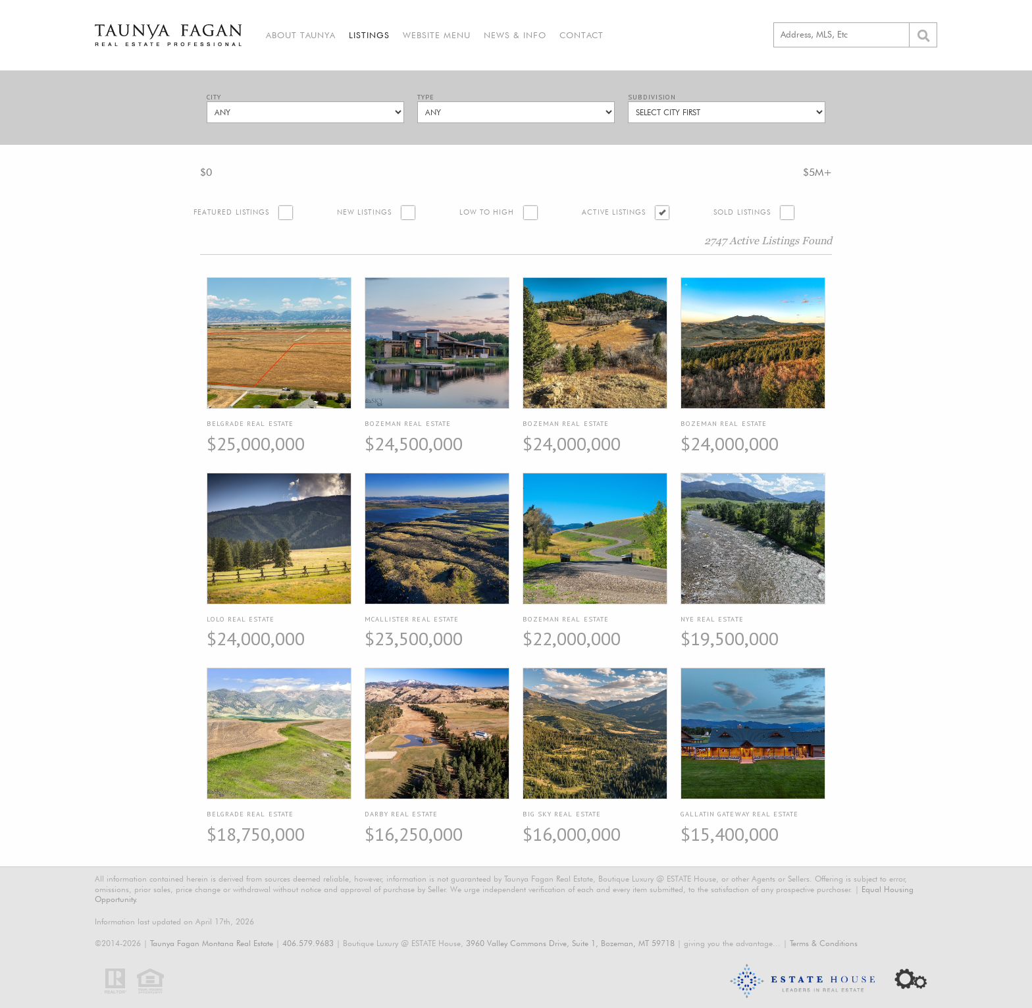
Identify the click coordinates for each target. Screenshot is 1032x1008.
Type (425, 97)
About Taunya (301, 35)
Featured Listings (231, 212)
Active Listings (614, 212)
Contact (581, 35)
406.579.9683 (308, 943)
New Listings (364, 212)
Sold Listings (742, 212)
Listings (369, 35)
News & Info (515, 35)
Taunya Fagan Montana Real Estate (211, 943)
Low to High (487, 212)
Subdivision (652, 97)
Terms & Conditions (824, 943)
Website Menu (437, 35)
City (214, 97)
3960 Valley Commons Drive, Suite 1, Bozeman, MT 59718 (570, 943)
